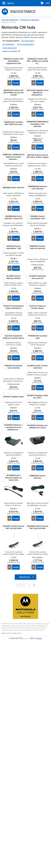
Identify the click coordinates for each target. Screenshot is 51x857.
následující (34, 812)
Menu (8, 3)
